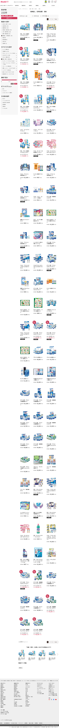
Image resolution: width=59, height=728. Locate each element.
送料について (51, 688)
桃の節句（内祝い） (17, 695)
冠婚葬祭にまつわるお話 (5, 712)
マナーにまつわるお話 (4, 711)
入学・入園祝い (3, 704)
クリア (12, 83)
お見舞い (15, 703)
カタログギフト (10, 5)
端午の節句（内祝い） (17, 696)
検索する (14, 2)
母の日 (27, 688)
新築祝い (2, 691)
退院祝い (2, 700)
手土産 (27, 684)
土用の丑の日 (28, 704)
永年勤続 (2, 703)
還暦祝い (2, 695)
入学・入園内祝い (17, 692)
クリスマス (27, 699)
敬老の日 (27, 695)
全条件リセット (9, 18)
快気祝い (30, 5)
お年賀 (27, 700)
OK (15, 83)
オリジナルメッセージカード (41, 689)
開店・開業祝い (3, 699)
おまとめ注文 (39, 692)
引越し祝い (2, 692)
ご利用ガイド (51, 684)
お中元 (27, 691)
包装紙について (51, 691)
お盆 (26, 692)
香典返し (37, 5)
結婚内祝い (24, 5)
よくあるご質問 (51, 692)
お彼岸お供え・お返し (29, 696)
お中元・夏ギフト (3, 5)
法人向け (53, 5)
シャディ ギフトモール (22, 8)
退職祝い (2, 707)
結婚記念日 (2, 687)
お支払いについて (52, 687)
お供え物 (15, 704)
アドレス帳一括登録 (40, 693)
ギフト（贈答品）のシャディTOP (52, 680)
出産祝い (44, 5)
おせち (27, 703)
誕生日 (2, 688)
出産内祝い (17, 5)
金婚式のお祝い (3, 696)
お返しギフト (16, 683)
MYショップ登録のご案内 (53, 695)
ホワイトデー (28, 687)
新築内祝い (16, 688)
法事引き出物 (16, 691)
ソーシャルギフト (40, 687)
